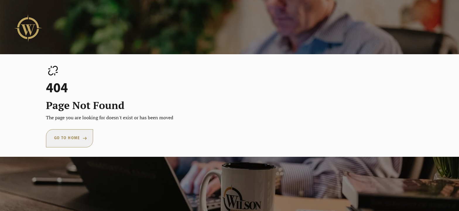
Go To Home (67, 138)
